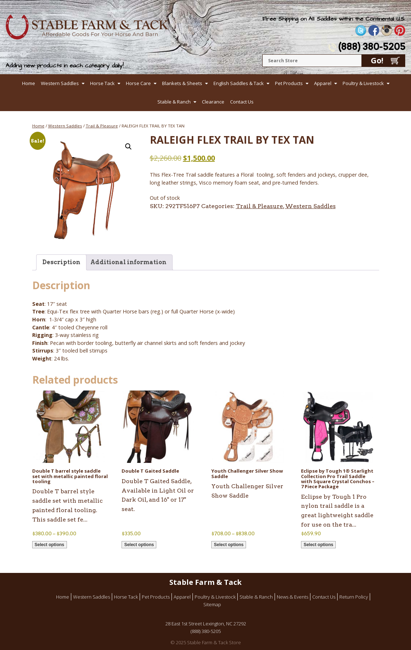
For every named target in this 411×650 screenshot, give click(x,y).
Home (28, 83)
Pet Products (289, 83)
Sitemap (212, 604)
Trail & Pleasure (102, 125)
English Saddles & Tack (238, 83)
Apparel (322, 83)
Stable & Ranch (174, 101)
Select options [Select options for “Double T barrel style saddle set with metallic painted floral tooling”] (49, 544)
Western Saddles (60, 83)
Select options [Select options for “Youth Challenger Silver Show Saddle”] (228, 544)
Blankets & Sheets (182, 83)
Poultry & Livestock (363, 83)
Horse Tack (102, 83)
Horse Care (138, 83)
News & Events (292, 597)
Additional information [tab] (128, 262)
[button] (128, 146)
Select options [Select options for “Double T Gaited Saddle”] (139, 544)
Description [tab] (61, 262)
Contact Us (242, 101)
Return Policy (353, 597)
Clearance (213, 101)
